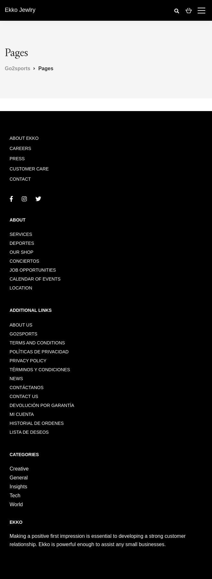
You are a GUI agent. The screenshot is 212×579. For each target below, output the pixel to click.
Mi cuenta (22, 414)
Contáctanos (26, 387)
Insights (18, 486)
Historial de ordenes (37, 423)
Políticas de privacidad (39, 351)
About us (21, 324)
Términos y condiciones (40, 369)
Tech (15, 495)
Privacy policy (28, 360)
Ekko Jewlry (20, 10)
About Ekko (24, 138)
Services (21, 234)
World (16, 504)
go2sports (23, 333)
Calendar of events (35, 279)
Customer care (29, 168)
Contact (20, 179)
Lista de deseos (29, 432)
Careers (20, 148)
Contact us (24, 396)
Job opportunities (33, 270)
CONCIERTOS (24, 261)
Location (21, 287)
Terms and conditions (37, 342)
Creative (19, 468)
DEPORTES (22, 243)
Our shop (22, 252)
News (16, 378)
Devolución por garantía (42, 405)
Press (17, 158)
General (19, 477)
